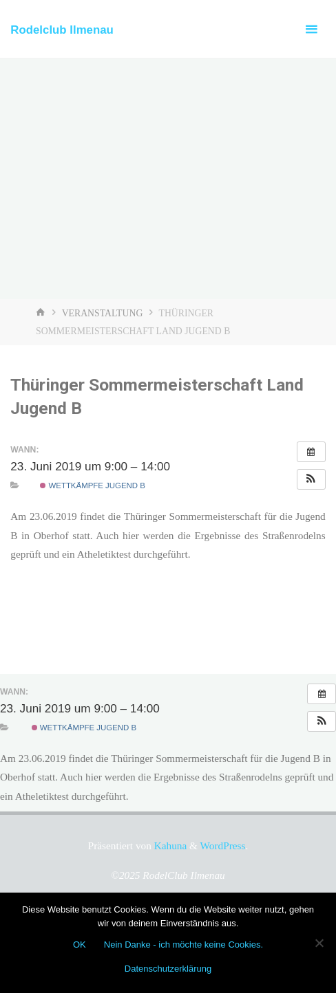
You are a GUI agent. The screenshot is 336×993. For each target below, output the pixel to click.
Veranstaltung (102, 313)
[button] (311, 479)
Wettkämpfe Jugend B (92, 485)
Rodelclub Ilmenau (62, 29)
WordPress (223, 845)
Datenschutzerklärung (168, 968)
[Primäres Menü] (311, 29)
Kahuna (169, 845)
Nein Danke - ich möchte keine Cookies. (183, 944)
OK (79, 944)
